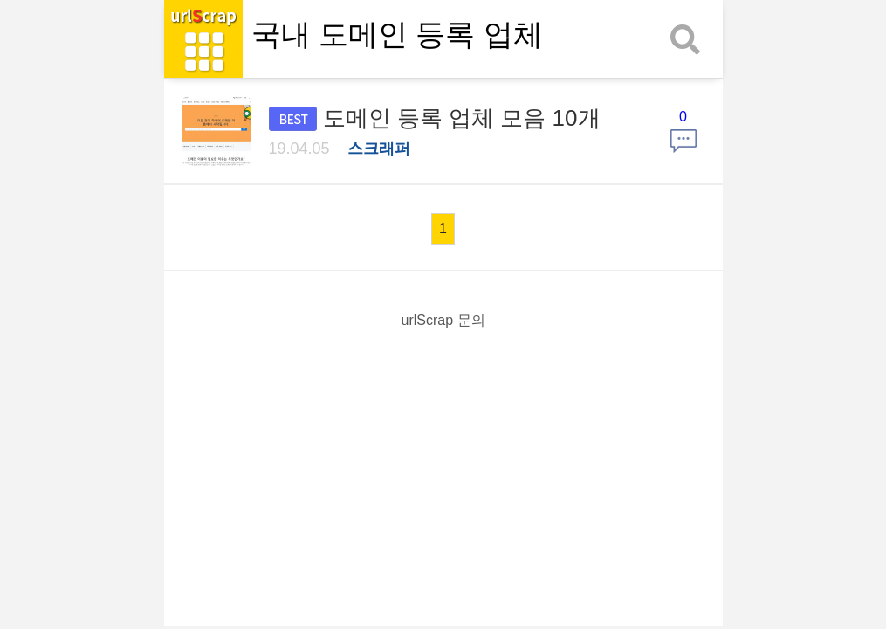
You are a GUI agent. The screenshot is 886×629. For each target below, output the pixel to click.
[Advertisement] (443, 466)
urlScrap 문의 (442, 320)
